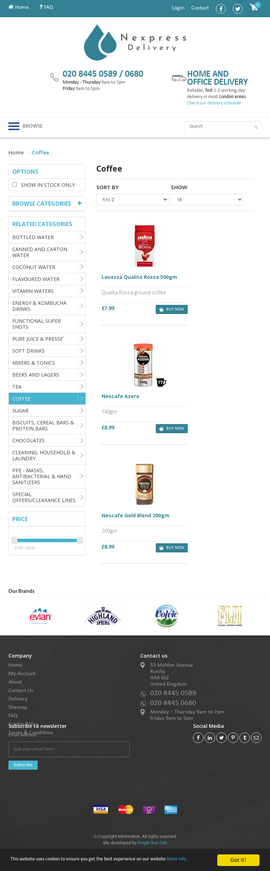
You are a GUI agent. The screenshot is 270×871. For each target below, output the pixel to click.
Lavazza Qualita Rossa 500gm (136, 281)
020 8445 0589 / (94, 74)
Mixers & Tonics (33, 362)
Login (178, 8)
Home (18, 7)
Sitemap (17, 707)
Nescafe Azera (199, 278)
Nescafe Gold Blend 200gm (135, 395)
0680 (134, 74)
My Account (22, 674)
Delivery (17, 699)
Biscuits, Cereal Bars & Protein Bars (43, 425)
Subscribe (23, 765)
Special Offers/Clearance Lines (44, 497)
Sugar (20, 410)
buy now (158, 310)
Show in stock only (43, 184)
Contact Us (20, 690)
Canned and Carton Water (39, 252)
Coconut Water (33, 267)
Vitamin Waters (33, 291)
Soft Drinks (28, 350)
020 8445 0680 (173, 703)
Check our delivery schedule (214, 103)
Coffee (21, 398)
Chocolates (28, 440)
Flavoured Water (35, 279)
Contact (200, 8)
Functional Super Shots (36, 324)
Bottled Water (33, 237)
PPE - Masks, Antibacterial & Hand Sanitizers (41, 476)
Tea (16, 386)
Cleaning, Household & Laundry (44, 455)
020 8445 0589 (173, 693)
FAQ (46, 7)
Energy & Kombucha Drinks (39, 306)
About (15, 682)
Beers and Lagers (35, 374)
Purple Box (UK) (152, 843)
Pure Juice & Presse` (38, 338)
